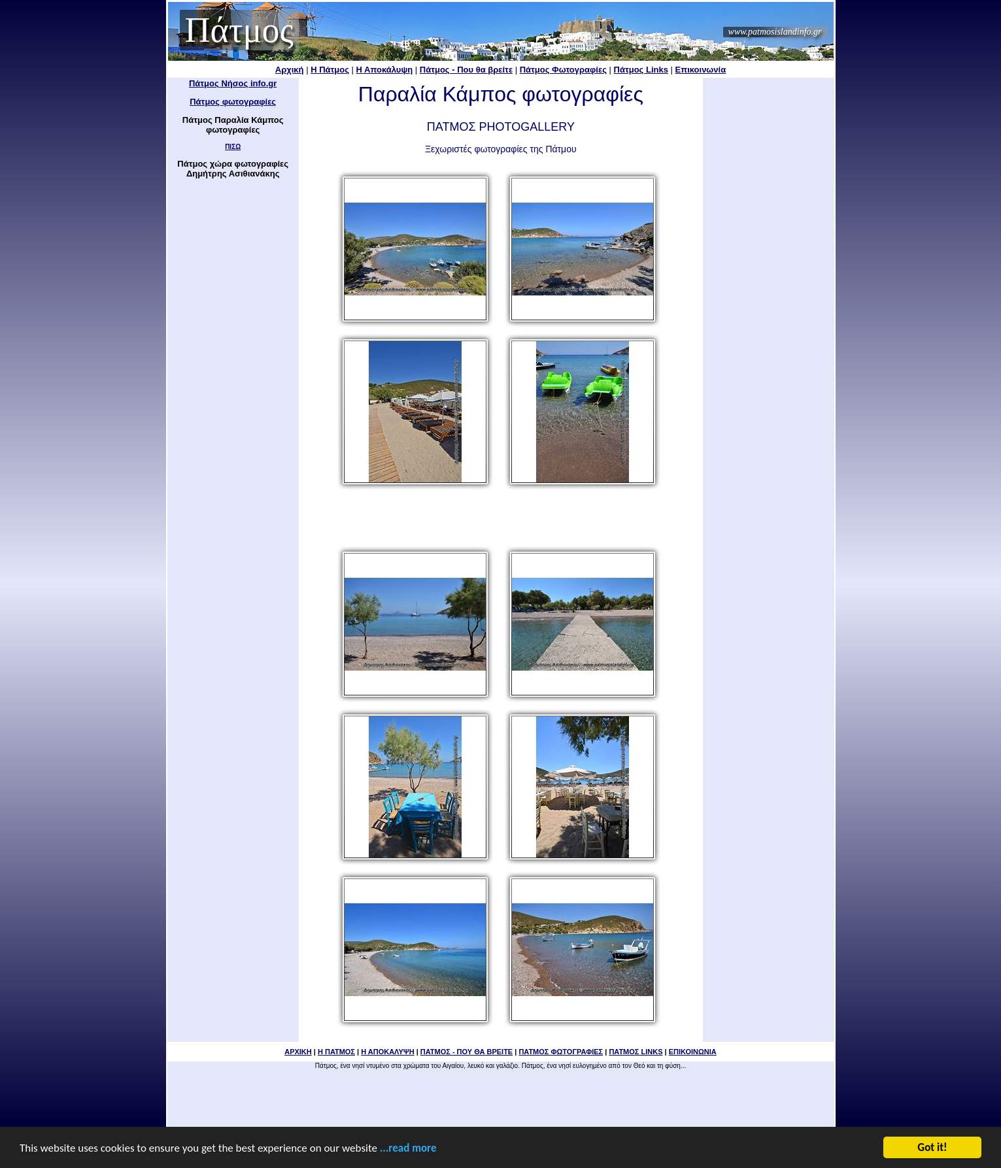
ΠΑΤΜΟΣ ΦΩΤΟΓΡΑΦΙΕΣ (560, 1052)
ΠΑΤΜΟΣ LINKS (635, 1052)
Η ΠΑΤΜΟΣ (336, 1052)
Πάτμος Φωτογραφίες (563, 70)
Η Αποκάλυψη (384, 70)
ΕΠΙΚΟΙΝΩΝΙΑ (693, 1052)
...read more (408, 1149)
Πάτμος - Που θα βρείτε (466, 70)
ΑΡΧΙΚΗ (298, 1052)
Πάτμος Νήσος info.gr (233, 83)
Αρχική (289, 70)
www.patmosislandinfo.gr (775, 32)
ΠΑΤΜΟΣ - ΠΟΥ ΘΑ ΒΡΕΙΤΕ (466, 1052)
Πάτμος (239, 30)
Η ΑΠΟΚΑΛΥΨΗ (387, 1052)
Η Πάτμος (330, 70)
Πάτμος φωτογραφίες (233, 102)
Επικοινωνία (700, 70)
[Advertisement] (501, 519)
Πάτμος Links (641, 70)
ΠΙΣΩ (233, 146)
